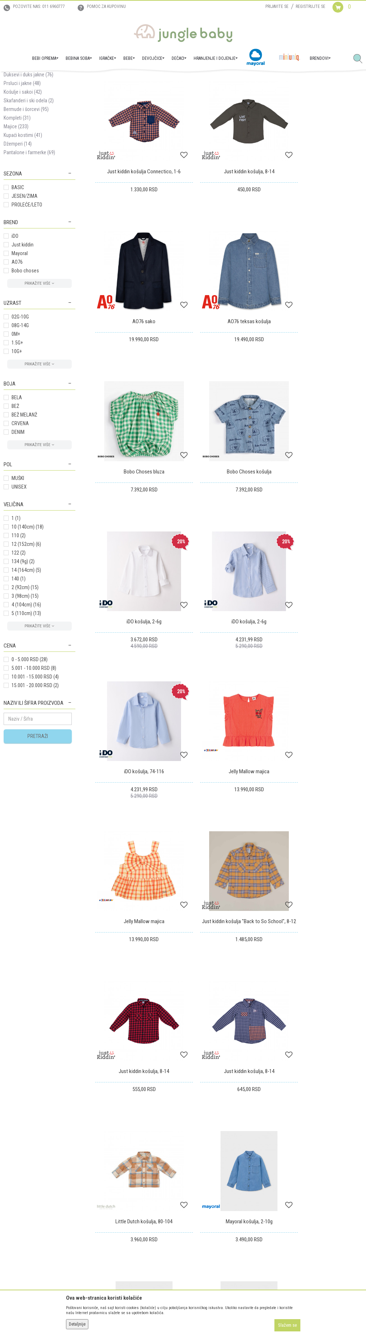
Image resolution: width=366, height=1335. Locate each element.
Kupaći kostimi (23, 205)
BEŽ (15, 476)
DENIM (18, 501)
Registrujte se (310, 6)
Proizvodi (39, 79)
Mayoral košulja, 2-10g (137, 910)
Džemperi (18, 213)
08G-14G (20, 395)
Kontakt (11, 1161)
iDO (15, 305)
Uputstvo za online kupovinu (123, 1161)
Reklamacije (199, 1161)
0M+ (16, 403)
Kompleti (17, 187)
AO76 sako (320, 227)
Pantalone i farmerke (29, 222)
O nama (11, 1141)
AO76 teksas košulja (137, 364)
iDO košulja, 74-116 (320, 500)
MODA (75, 79)
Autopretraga (249, 105)
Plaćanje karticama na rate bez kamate (133, 1181)
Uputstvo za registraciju (118, 1151)
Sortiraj (279, 105)
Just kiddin (23, 314)
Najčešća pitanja (111, 1202)
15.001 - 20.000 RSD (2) (35, 755)
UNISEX (19, 556)
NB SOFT (196, 1316)
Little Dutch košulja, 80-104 (320, 773)
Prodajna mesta (20, 1171)
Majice (16, 196)
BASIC (18, 257)
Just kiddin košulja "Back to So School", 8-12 (320, 640)
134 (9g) (23, 631)
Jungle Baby (15, 79)
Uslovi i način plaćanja (117, 1171)
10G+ (17, 421)
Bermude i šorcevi (26, 179)
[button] (360, 59)
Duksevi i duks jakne (28, 144)
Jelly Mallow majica (137, 637)
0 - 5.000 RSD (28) (30, 729)
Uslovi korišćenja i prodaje (121, 1141)
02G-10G (20, 386)
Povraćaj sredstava (206, 1171)
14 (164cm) (26, 639)
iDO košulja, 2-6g (137, 500)
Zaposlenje (15, 1151)
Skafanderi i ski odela (29, 170)
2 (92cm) (25, 657)
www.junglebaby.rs (153, 1316)
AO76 (17, 331)
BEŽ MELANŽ (24, 484)
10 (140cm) (28, 596)
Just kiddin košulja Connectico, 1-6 (137, 227)
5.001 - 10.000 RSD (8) (34, 737)
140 (19, 648)
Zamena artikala (203, 1151)
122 (19, 622)
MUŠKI (18, 548)
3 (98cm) (25, 665)
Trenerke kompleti (26, 135)
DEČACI (58, 79)
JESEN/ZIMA (25, 265)
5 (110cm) (26, 683)
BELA (17, 467)
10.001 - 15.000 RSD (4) (35, 746)
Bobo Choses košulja (320, 364)
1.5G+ (17, 412)
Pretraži (37, 806)
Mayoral (20, 323)
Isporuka (195, 1141)
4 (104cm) (26, 674)
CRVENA (20, 493)
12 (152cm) (26, 614)
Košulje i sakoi (23, 161)
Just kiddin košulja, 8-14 (228, 227)
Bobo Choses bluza (228, 364)
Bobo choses (25, 340)
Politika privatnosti (114, 1191)
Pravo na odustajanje (208, 1181)
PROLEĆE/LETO (27, 274)
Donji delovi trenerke (29, 127)
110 (19, 605)
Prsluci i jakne (22, 153)
